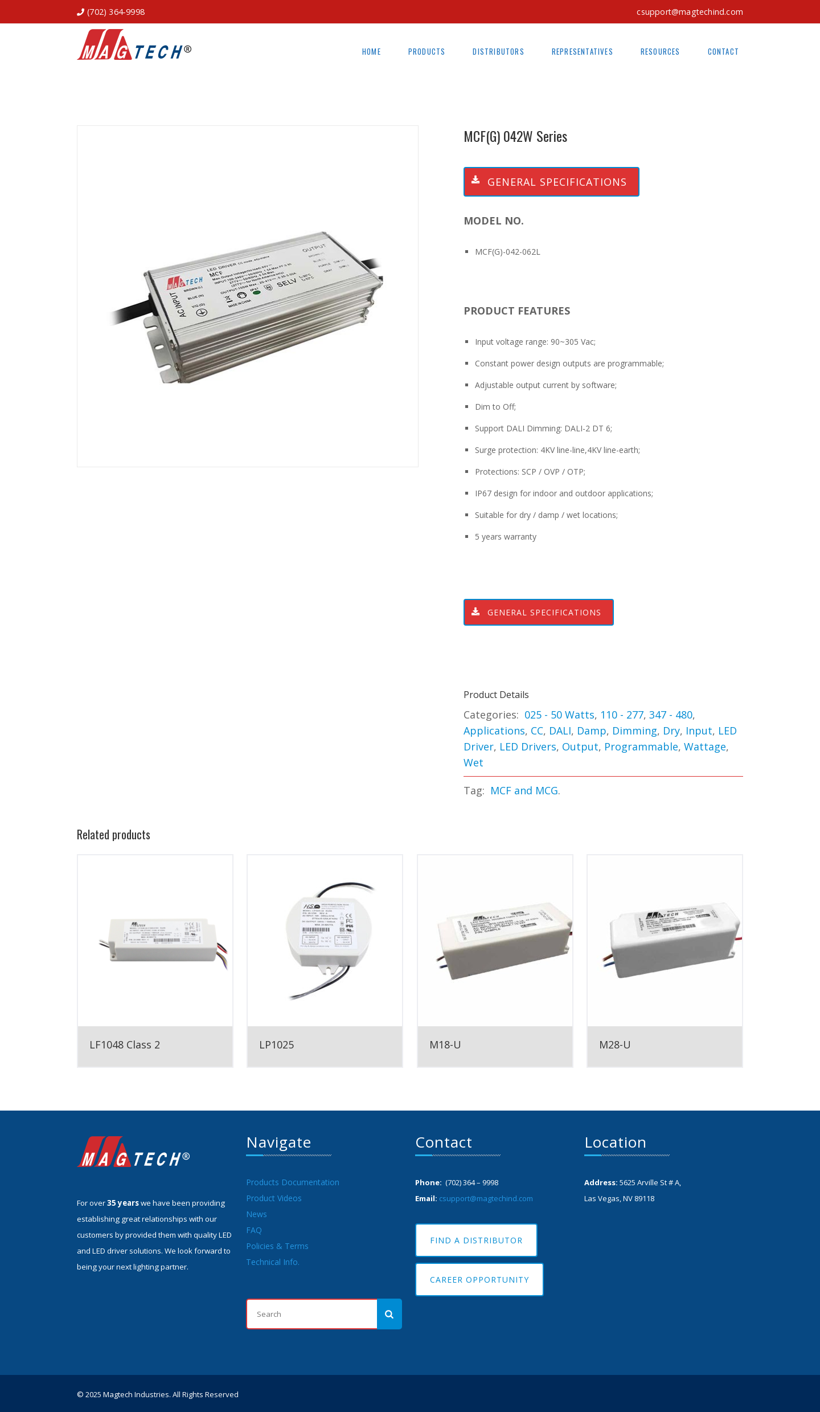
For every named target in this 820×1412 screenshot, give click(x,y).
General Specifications (546, 181)
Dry (671, 730)
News (256, 1214)
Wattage (705, 746)
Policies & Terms (277, 1245)
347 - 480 (670, 714)
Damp (591, 730)
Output (580, 746)
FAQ (254, 1230)
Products (427, 51)
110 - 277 (621, 714)
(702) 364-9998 (116, 11)
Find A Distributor (476, 1240)
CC (537, 730)
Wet (473, 762)
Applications (494, 730)
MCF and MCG (524, 790)
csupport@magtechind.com (690, 11)
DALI (560, 730)
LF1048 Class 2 (124, 1044)
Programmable (641, 746)
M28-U (615, 1044)
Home (371, 51)
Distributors (498, 51)
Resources (660, 51)
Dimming (634, 730)
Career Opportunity (479, 1279)
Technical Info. (273, 1261)
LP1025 (276, 1044)
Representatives (582, 51)
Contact (723, 51)
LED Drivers (527, 746)
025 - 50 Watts (559, 714)
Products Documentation (292, 1182)
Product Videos (274, 1198)
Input (699, 730)
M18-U (445, 1044)
